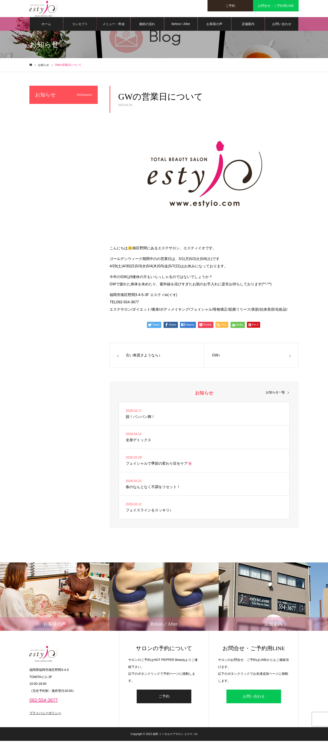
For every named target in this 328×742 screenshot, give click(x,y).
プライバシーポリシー (45, 714)
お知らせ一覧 (275, 393)
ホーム (46, 25)
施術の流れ (147, 25)
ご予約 (164, 697)
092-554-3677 (43, 701)
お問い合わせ (281, 25)
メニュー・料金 (113, 25)
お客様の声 (214, 25)
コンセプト (80, 25)
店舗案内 (248, 25)
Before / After (181, 25)
